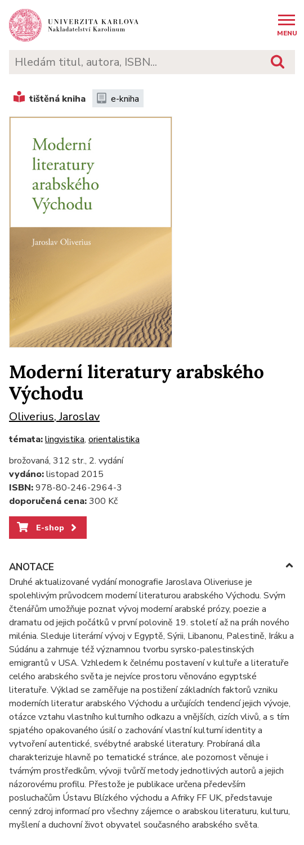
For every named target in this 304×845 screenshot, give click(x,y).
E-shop (47, 527)
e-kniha (118, 99)
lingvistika (64, 439)
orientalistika (114, 439)
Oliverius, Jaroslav (54, 416)
